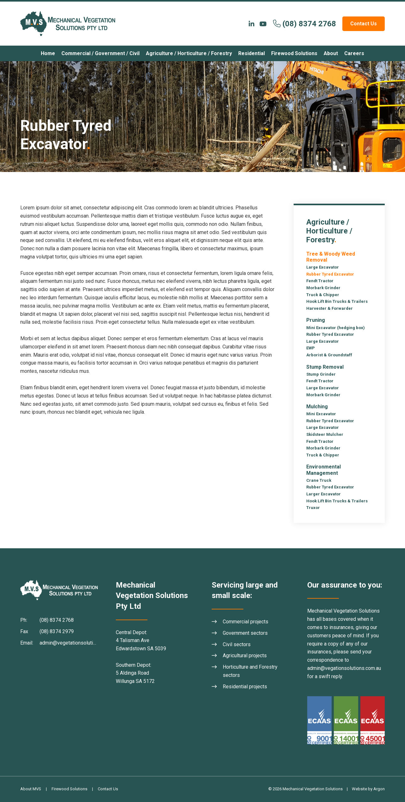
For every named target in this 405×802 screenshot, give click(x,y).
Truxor (313, 507)
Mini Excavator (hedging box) (335, 327)
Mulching (317, 407)
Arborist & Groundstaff (329, 355)
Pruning (315, 320)
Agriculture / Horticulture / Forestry (189, 53)
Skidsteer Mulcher (324, 434)
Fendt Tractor (319, 280)
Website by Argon (368, 788)
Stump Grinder (321, 374)
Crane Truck (318, 480)
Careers (354, 53)
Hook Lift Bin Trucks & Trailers (337, 301)
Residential (251, 53)
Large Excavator (322, 267)
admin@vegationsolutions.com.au (344, 668)
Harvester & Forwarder (329, 308)
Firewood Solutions (294, 53)
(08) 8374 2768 (309, 23)
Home (48, 53)
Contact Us (363, 24)
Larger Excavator (323, 494)
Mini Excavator (321, 413)
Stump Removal (325, 367)
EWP (310, 348)
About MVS (30, 788)
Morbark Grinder (323, 287)
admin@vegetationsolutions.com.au (79, 643)
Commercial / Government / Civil (100, 53)
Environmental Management (323, 470)
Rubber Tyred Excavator (330, 274)
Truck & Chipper (322, 294)
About (331, 53)
